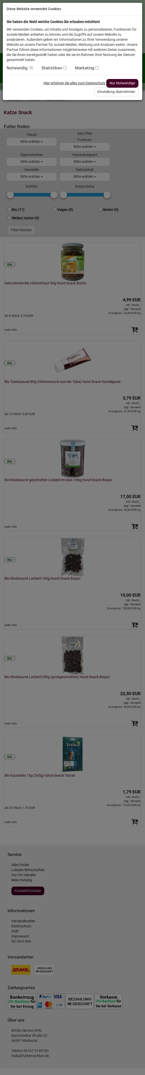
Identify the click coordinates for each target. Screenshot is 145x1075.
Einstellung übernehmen (116, 92)
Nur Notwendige (122, 83)
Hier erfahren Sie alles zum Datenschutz (75, 83)
